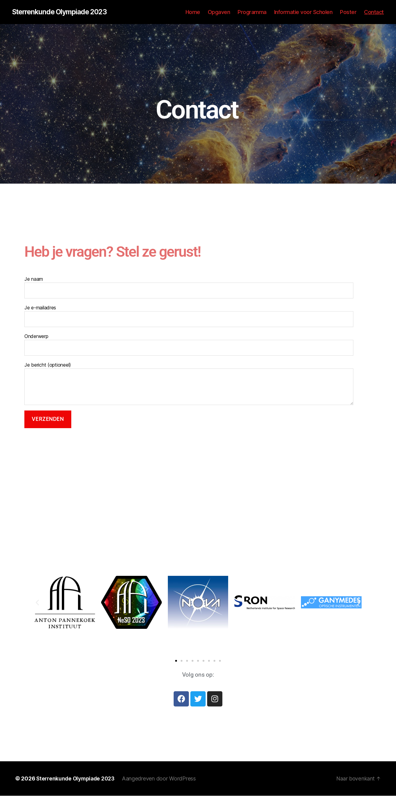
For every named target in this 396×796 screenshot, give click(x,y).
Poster (348, 12)
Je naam (188, 287)
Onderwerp (188, 344)
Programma (252, 12)
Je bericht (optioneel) (188, 383)
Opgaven (219, 12)
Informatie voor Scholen (303, 12)
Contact (374, 12)
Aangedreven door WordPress (163, 779)
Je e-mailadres (188, 316)
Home (193, 12)
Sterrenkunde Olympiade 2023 (62, 12)
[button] (37, 603)
